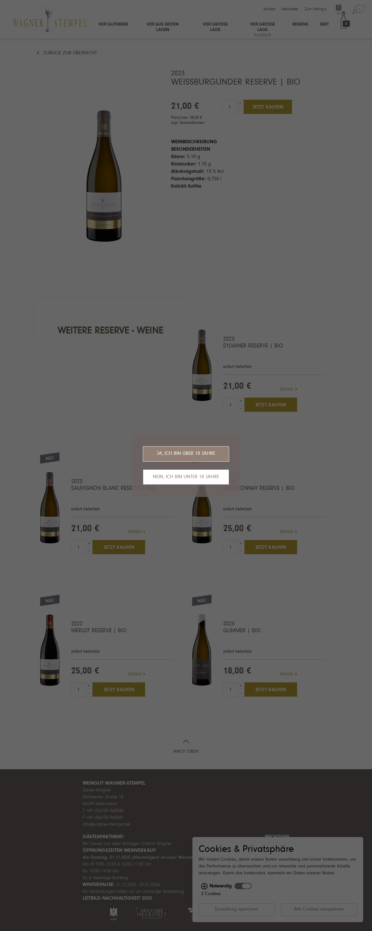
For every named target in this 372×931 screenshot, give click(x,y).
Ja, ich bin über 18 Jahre (186, 453)
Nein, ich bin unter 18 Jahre (186, 477)
